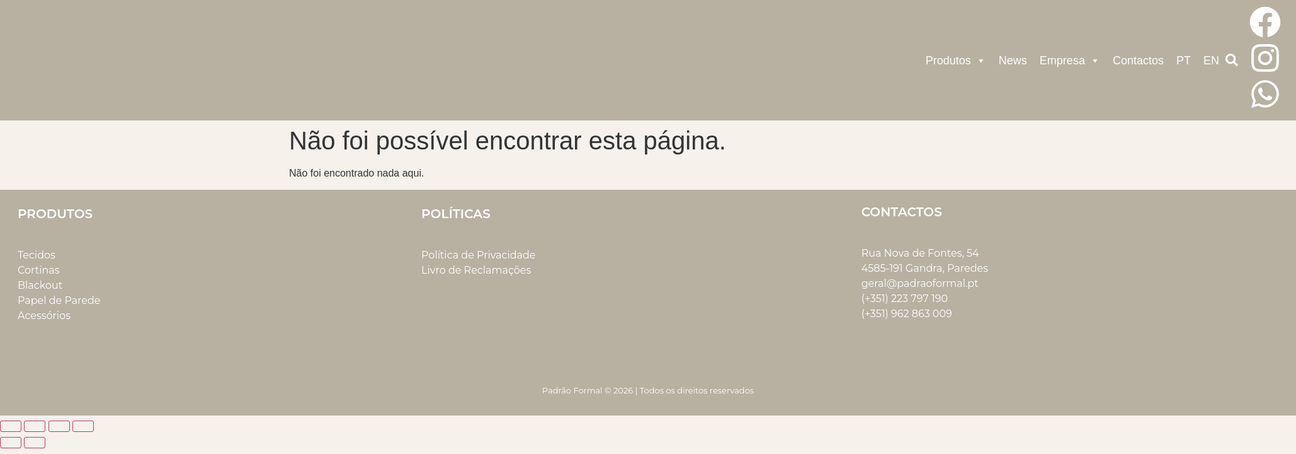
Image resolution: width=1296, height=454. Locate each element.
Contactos (1138, 60)
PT (1183, 60)
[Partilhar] (59, 426)
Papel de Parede (59, 300)
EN (1211, 60)
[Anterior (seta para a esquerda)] (10, 442)
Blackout (40, 285)
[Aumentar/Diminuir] (10, 426)
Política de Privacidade (478, 255)
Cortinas (39, 270)
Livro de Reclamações (476, 270)
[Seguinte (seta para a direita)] (34, 442)
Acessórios (44, 316)
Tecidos (36, 255)
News (1013, 60)
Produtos (956, 60)
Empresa (1070, 60)
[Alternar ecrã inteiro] (34, 426)
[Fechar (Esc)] (83, 426)
